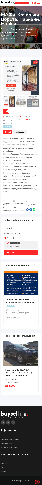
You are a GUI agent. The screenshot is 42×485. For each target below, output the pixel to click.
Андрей (8, 228)
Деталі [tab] (8, 132)
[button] (34, 265)
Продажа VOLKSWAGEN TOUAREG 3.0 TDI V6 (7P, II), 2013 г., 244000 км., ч (18, 373)
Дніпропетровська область (14, 120)
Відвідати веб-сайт (14, 233)
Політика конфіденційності (11, 439)
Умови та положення (9, 447)
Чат (10, 253)
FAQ (2, 467)
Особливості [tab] (19, 132)
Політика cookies (7, 443)
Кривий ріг (26, 117)
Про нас (4, 463)
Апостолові (12, 313)
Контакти (4, 471)
